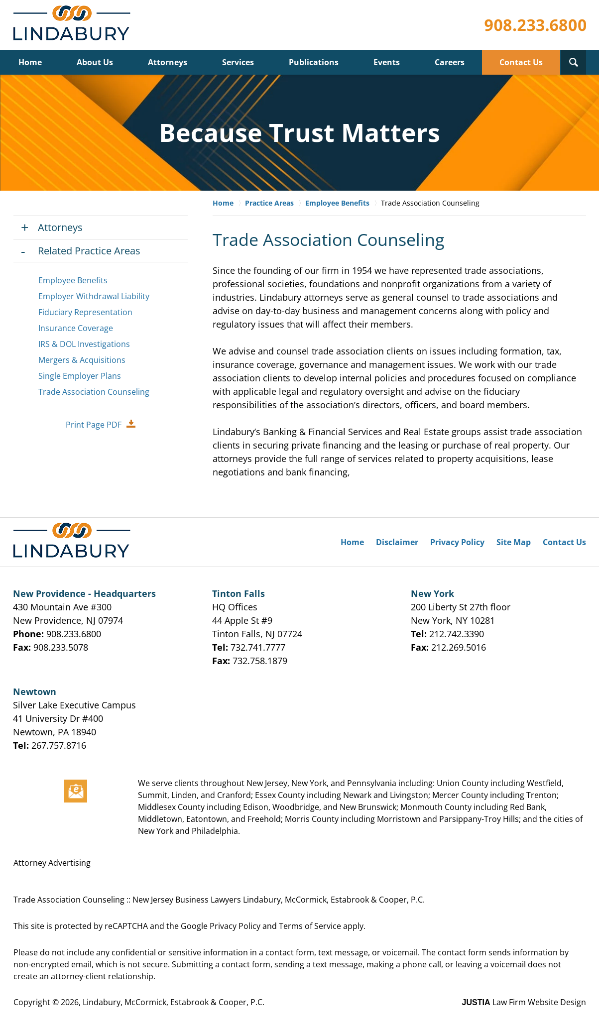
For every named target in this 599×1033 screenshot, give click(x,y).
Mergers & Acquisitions (81, 359)
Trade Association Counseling (93, 391)
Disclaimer (397, 542)
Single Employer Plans (79, 375)
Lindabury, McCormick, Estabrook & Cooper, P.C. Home (73, 25)
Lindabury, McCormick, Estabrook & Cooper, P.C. (173, 1002)
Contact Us (521, 62)
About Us (95, 62)
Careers (450, 62)
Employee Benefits (73, 280)
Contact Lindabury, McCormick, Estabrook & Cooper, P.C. (535, 25)
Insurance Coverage (75, 328)
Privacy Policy (457, 542)
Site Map (513, 542)
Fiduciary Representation (85, 312)
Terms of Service (310, 925)
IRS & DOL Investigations (84, 344)
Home (30, 62)
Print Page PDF (93, 424)
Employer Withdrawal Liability (93, 296)
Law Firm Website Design (524, 1002)
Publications (314, 62)
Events (386, 62)
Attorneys (167, 62)
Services (238, 62)
